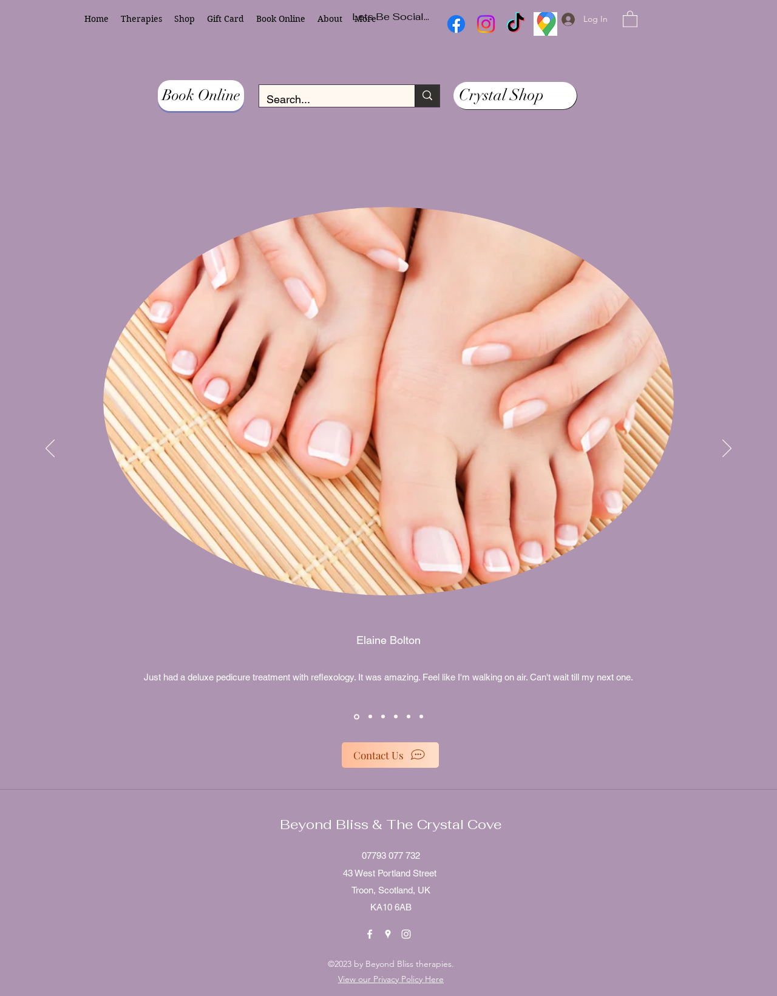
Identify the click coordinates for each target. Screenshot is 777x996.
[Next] (726, 449)
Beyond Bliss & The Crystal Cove (391, 824)
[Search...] (327, 99)
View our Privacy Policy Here (391, 979)
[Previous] (50, 449)
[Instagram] (406, 934)
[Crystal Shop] (515, 95)
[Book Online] (201, 95)
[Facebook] (370, 934)
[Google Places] (388, 934)
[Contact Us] (390, 755)
